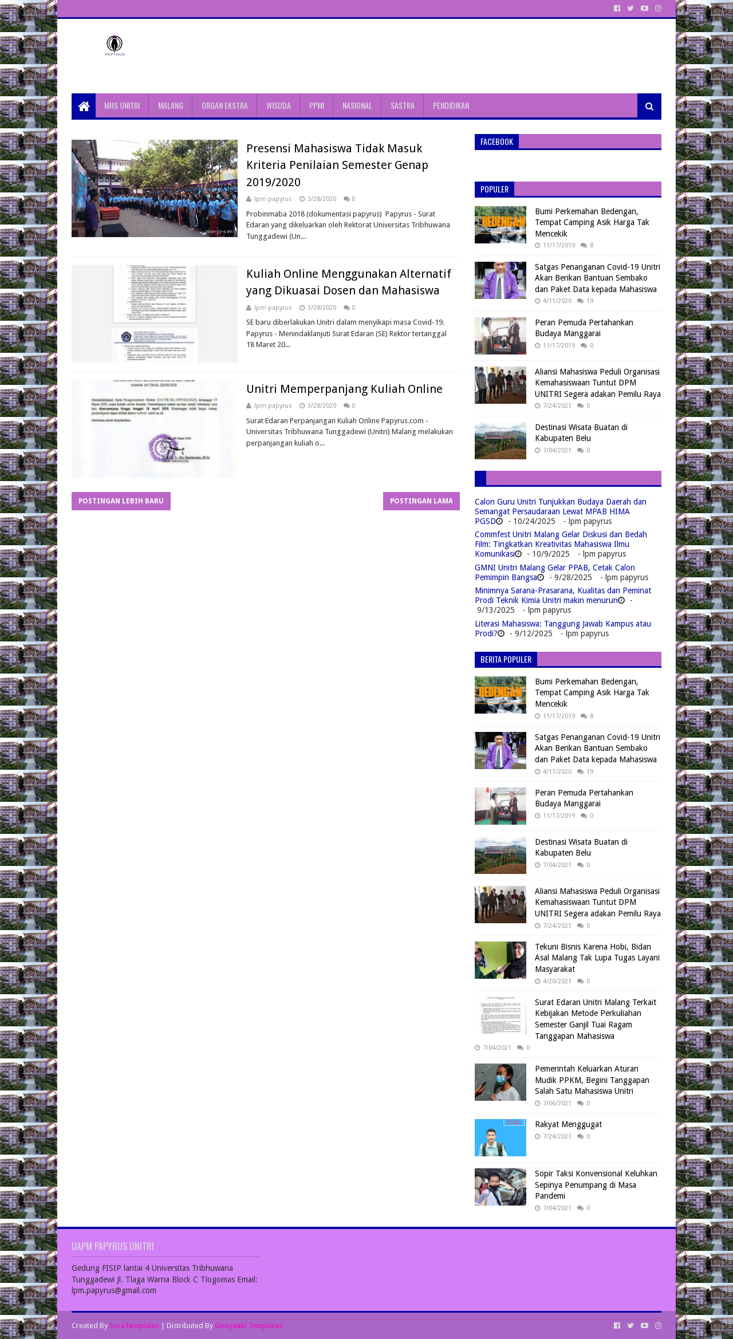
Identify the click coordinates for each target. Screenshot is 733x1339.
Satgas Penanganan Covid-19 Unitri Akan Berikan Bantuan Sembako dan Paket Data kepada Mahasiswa (597, 278)
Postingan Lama (421, 501)
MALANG (170, 105)
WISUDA (278, 105)
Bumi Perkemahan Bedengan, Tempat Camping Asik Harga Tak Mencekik (592, 222)
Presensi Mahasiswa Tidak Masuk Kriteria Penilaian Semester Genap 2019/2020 (337, 165)
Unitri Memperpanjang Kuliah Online (344, 389)
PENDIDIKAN (451, 105)
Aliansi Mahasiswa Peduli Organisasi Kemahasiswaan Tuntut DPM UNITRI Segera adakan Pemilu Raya (598, 383)
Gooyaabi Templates (249, 1325)
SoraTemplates (134, 1325)
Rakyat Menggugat (568, 1124)
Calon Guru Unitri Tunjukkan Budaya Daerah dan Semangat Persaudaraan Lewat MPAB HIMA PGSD (561, 511)
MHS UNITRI (122, 105)
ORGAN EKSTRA (225, 105)
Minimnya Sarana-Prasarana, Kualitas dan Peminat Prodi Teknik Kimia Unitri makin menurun (563, 595)
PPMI (316, 105)
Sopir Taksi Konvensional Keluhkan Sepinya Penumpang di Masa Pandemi (596, 1184)
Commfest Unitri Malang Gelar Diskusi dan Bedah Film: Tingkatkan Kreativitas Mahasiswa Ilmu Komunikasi (561, 544)
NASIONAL (357, 105)
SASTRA (403, 105)
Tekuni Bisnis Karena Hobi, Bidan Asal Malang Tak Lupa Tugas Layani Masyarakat (597, 958)
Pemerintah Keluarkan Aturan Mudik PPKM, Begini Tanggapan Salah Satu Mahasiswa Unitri (592, 1080)
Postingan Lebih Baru (121, 501)
